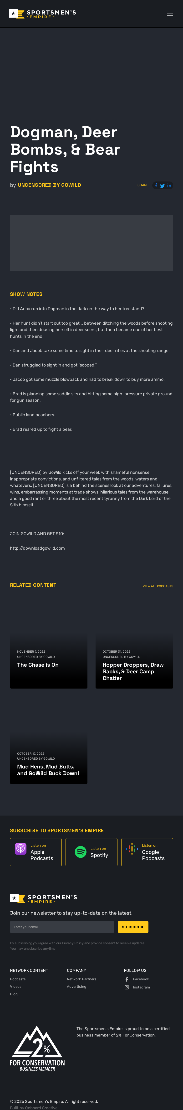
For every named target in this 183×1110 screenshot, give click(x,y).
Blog (14, 994)
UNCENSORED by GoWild (49, 185)
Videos (15, 986)
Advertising (76, 986)
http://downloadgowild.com (37, 548)
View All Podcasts (158, 586)
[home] (42, 14)
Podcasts (18, 979)
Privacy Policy (73, 943)
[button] (169, 14)
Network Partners (82, 979)
